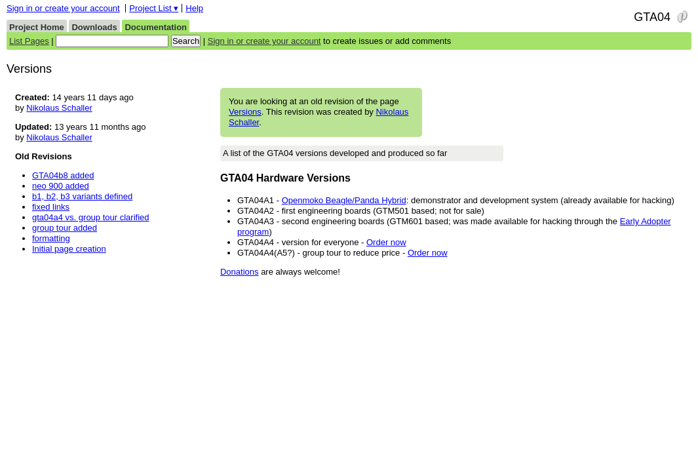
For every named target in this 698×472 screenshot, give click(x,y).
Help (194, 8)
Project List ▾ (153, 8)
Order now (386, 242)
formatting (51, 238)
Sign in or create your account (63, 8)
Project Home (36, 27)
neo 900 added (60, 186)
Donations (239, 272)
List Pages (29, 41)
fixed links (50, 207)
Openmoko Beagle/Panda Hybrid (344, 200)
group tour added (64, 228)
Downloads (94, 27)
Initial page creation (69, 249)
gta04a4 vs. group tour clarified (90, 217)
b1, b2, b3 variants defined (82, 196)
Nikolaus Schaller (59, 108)
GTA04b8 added (63, 175)
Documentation (156, 27)
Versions (245, 112)
